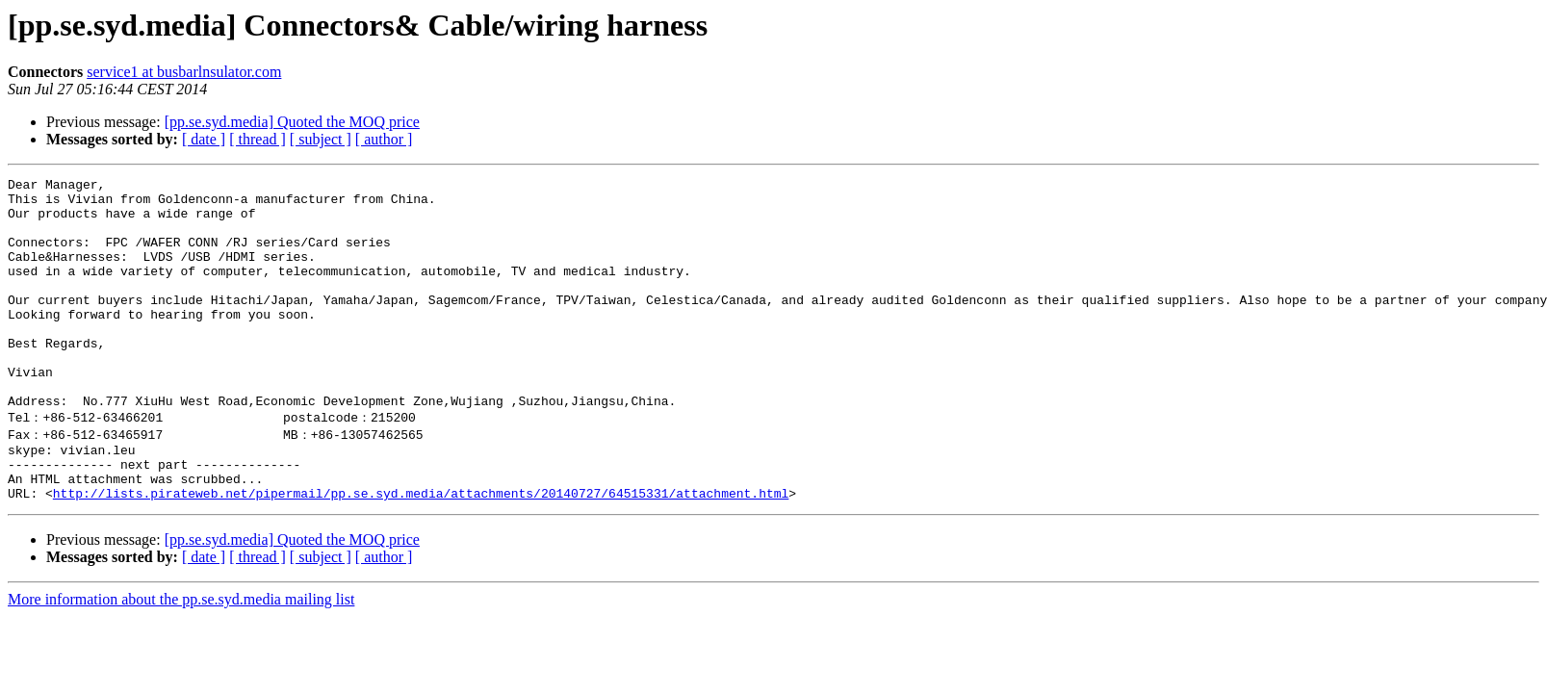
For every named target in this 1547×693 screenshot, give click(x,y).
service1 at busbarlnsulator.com (184, 72)
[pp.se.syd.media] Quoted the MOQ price (292, 122)
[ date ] (203, 139)
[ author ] (384, 139)
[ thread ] (257, 139)
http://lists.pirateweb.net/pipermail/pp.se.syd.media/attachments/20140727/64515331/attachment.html (420, 552)
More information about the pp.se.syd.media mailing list (181, 659)
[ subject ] (320, 139)
